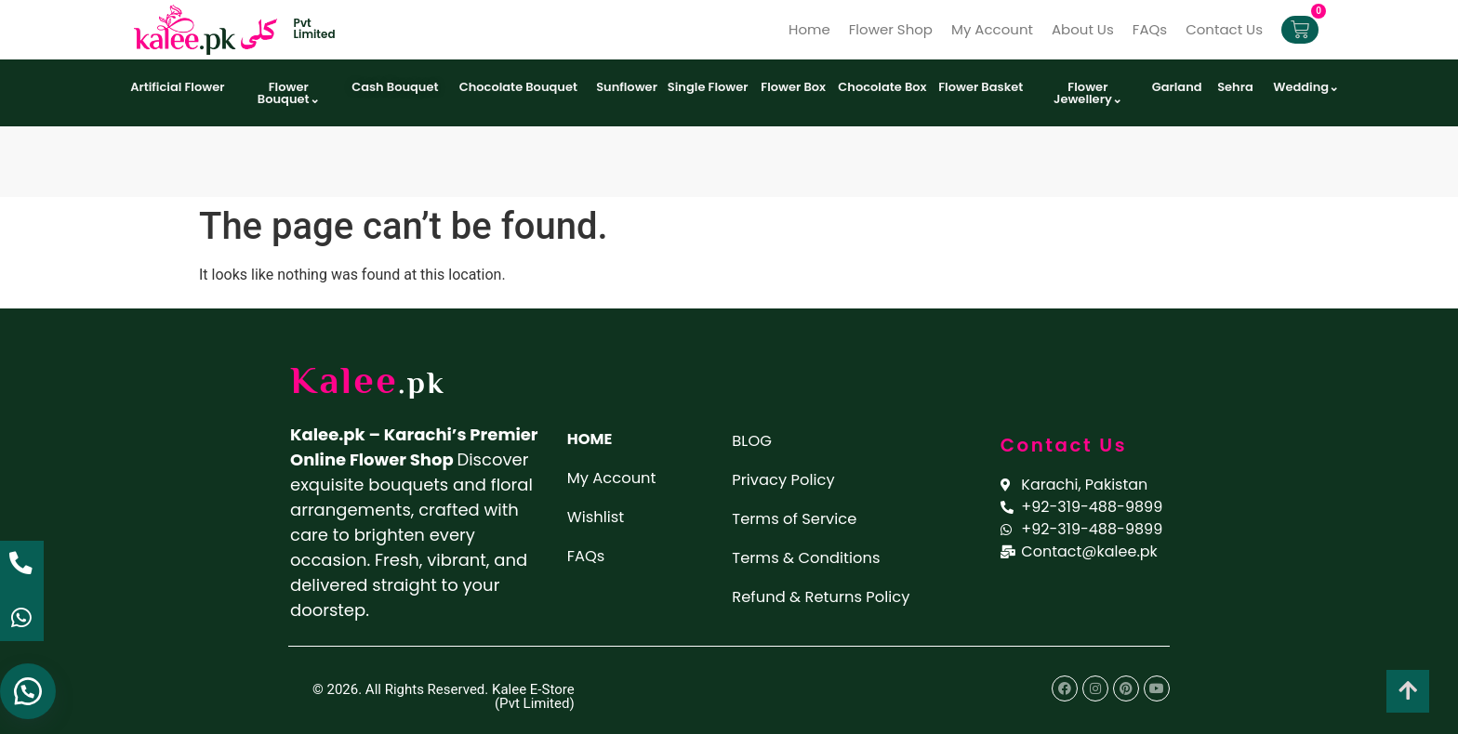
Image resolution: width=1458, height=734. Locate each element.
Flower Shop (891, 29)
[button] (28, 687)
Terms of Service (800, 517)
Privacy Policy (788, 478)
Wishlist (598, 515)
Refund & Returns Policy (830, 594)
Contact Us (1224, 29)
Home (809, 29)
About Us (1083, 29)
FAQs (1150, 29)
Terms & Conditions (813, 555)
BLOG (753, 440)
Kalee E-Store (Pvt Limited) (533, 696)
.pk (427, 383)
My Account (992, 29)
